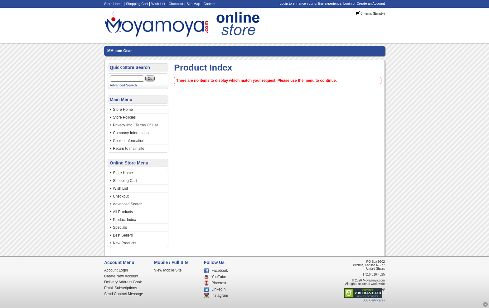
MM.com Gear (119, 51)
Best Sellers (123, 235)
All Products (123, 212)
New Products (124, 243)
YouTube (218, 277)
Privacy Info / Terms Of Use (135, 125)
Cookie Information (128, 141)
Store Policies (124, 117)
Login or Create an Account (364, 3)
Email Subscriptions (120, 288)
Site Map (193, 4)
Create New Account (121, 276)
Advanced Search (123, 85)
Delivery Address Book (123, 282)
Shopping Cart (137, 4)
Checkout (176, 4)
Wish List (158, 4)
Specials (120, 227)
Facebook (219, 270)
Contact (209, 4)
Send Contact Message (123, 294)
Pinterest (218, 283)
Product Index (124, 220)
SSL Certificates (374, 300)
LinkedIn (218, 289)
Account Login (116, 270)
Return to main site (128, 148)
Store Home (113, 4)
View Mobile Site (168, 270)
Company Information (131, 133)
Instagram (219, 295)
